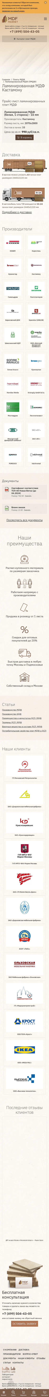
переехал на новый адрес (13, 11)
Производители (12, 1354)
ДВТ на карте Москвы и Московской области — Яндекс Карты (24, 1240)
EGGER (13, 251)
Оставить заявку (24, 1323)
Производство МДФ (12, 710)
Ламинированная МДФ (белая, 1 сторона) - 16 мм (21, 113)
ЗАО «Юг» (36, 439)
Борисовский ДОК (12, 320)
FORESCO (13, 463)
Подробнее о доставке (17, 212)
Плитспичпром (36, 297)
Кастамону (36, 274)
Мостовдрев (13, 416)
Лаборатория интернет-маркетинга (7, 1376)
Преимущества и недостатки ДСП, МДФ (22, 718)
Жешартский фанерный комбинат (12, 440)
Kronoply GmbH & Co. (36, 393)
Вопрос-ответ (30, 1354)
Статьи (6, 1363)
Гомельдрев (13, 297)
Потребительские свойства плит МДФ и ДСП (24, 730)
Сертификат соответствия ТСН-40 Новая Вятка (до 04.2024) (24, 490)
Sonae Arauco (12, 370)
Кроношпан (36, 370)
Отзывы (40, 1358)
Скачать (28, 496)
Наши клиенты (26, 1358)
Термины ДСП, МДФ (12, 722)
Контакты (18, 1363)
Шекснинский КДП (13, 343)
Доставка (24, 1350)
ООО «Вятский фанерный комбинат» (36, 345)
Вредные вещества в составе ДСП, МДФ (22, 726)
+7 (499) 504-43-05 (24, 31)
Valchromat (36, 463)
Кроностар (12, 274)
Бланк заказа (18, 507)
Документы (9, 1358)
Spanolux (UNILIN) (36, 320)
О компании (9, 1350)
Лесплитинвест (36, 416)
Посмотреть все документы (25, 520)
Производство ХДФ (11, 714)
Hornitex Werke (13, 393)
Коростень (36, 251)
